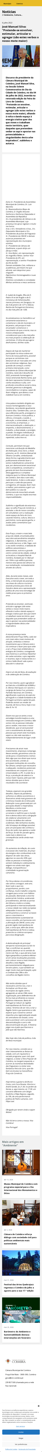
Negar (21, 1438)
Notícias (9, 11)
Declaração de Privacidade (27, 1449)
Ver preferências (21, 1444)
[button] (39, 1406)
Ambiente (8, 15)
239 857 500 (10, 1382)
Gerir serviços (20, 1426)
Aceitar (21, 1432)
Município (7, 4)
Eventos (20, 4)
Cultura (17, 15)
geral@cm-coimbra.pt (14, 1378)
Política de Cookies (11, 1449)
